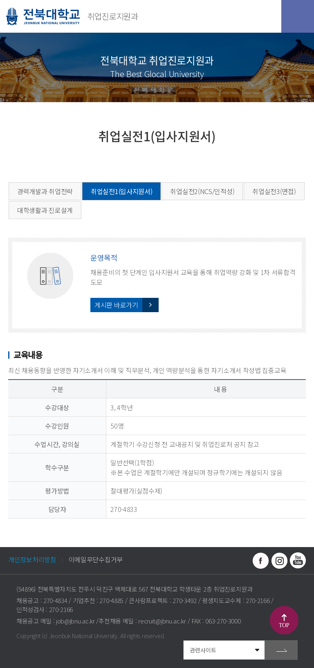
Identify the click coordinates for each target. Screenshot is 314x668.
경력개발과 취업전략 (45, 191)
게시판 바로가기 (116, 305)
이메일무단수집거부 (96, 559)
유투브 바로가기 (297, 560)
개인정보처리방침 (32, 559)
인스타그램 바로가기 (279, 560)
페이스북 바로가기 (261, 560)
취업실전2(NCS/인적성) (202, 191)
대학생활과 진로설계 (45, 210)
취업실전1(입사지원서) (121, 191)
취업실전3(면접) (274, 191)
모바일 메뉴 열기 (297, 16)
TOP (284, 625)
